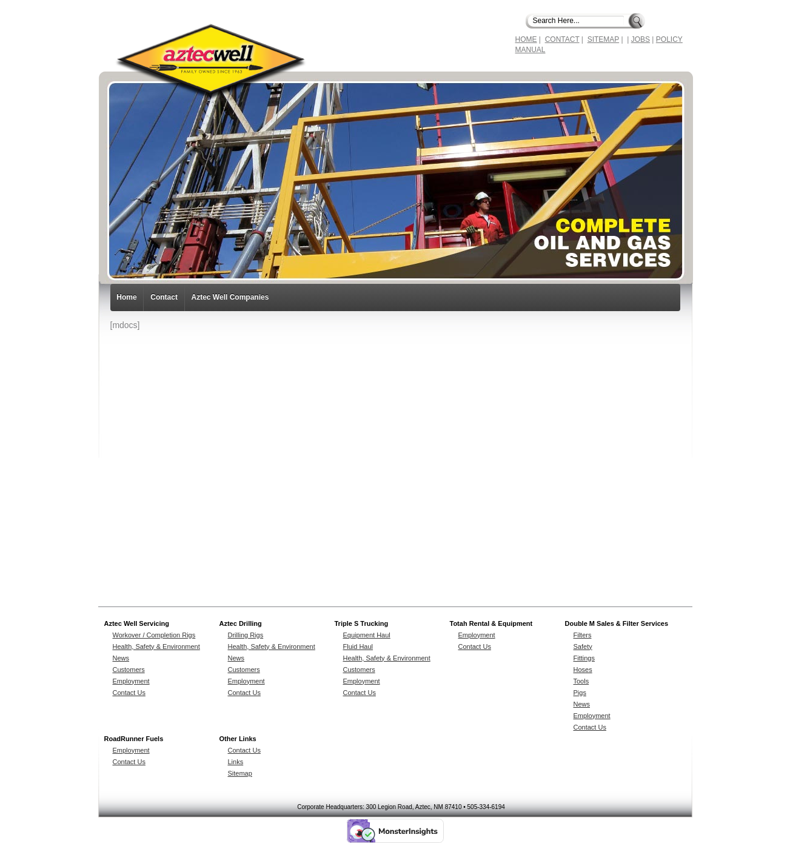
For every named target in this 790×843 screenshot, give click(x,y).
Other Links (237, 738)
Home (126, 297)
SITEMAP (603, 39)
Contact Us (129, 692)
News (121, 658)
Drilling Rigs (246, 635)
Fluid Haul (358, 646)
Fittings (584, 658)
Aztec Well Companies (230, 297)
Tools (581, 681)
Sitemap (240, 773)
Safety (583, 646)
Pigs (580, 692)
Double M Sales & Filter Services (617, 623)
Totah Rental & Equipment (491, 623)
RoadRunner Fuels (134, 738)
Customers (129, 669)
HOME (526, 39)
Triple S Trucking (362, 623)
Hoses (583, 669)
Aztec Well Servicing (136, 623)
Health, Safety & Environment (156, 646)
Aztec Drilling (240, 623)
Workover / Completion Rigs (154, 635)
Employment (131, 681)
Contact (164, 297)
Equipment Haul (366, 635)
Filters (583, 635)
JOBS (640, 39)
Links (236, 761)
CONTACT (562, 39)
